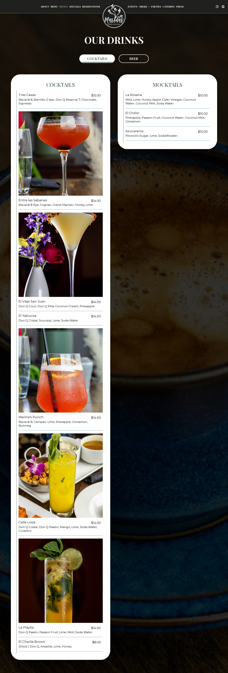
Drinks (63, 6)
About (45, 6)
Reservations (91, 6)
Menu (54, 6)
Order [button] (144, 6)
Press (180, 6)
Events (132, 6)
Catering (169, 6)
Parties (156, 6)
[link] (114, 16)
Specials (75, 6)
